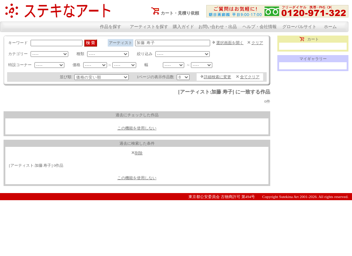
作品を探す (110, 26)
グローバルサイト (299, 26)
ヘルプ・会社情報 (259, 26)
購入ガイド (183, 26)
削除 (139, 153)
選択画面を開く (230, 43)
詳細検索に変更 (217, 77)
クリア (257, 43)
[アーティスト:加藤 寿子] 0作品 (36, 165)
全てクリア (250, 77)
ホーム (330, 26)
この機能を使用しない (136, 128)
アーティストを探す (149, 26)
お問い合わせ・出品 (217, 26)
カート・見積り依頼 (180, 13)
